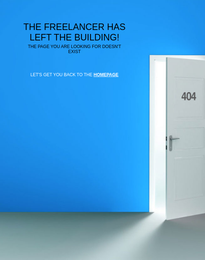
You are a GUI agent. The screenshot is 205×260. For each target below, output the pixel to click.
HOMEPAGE (106, 74)
